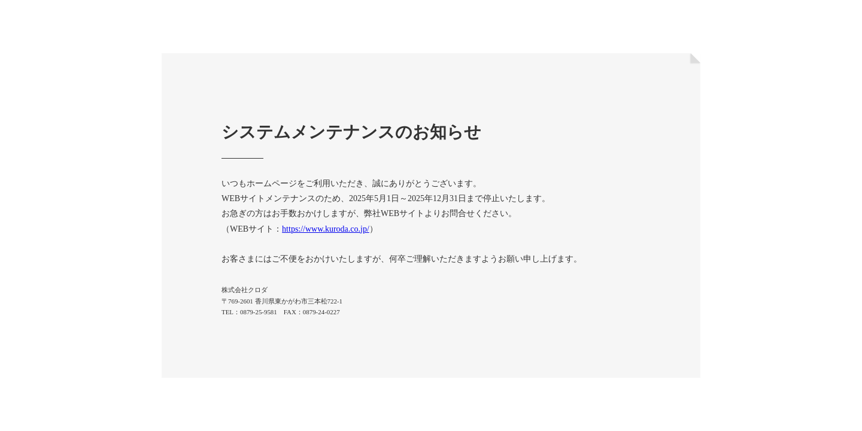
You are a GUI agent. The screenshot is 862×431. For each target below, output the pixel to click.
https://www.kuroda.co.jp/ (325, 228)
